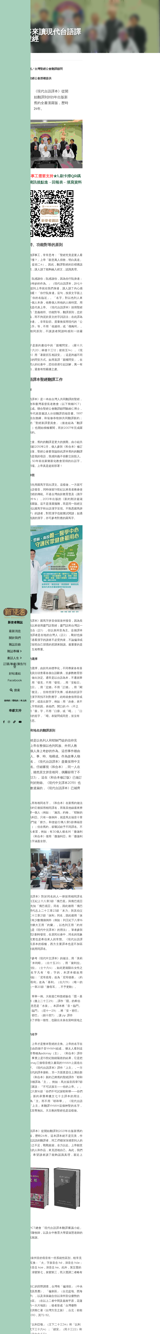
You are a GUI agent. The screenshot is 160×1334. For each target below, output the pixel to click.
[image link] (15, 613)
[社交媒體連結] (4, 722)
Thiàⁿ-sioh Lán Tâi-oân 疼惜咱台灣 (110, 1286)
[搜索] (15, 690)
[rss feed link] (140, 1298)
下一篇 (86, 1280)
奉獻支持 (15, 710)
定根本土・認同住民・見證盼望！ (46, 1284)
